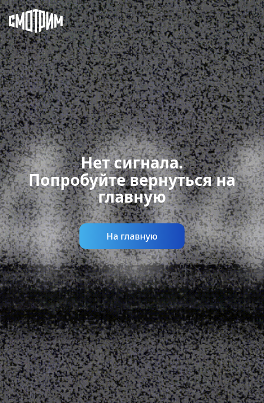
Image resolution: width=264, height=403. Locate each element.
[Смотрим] (27, 22)
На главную (131, 236)
